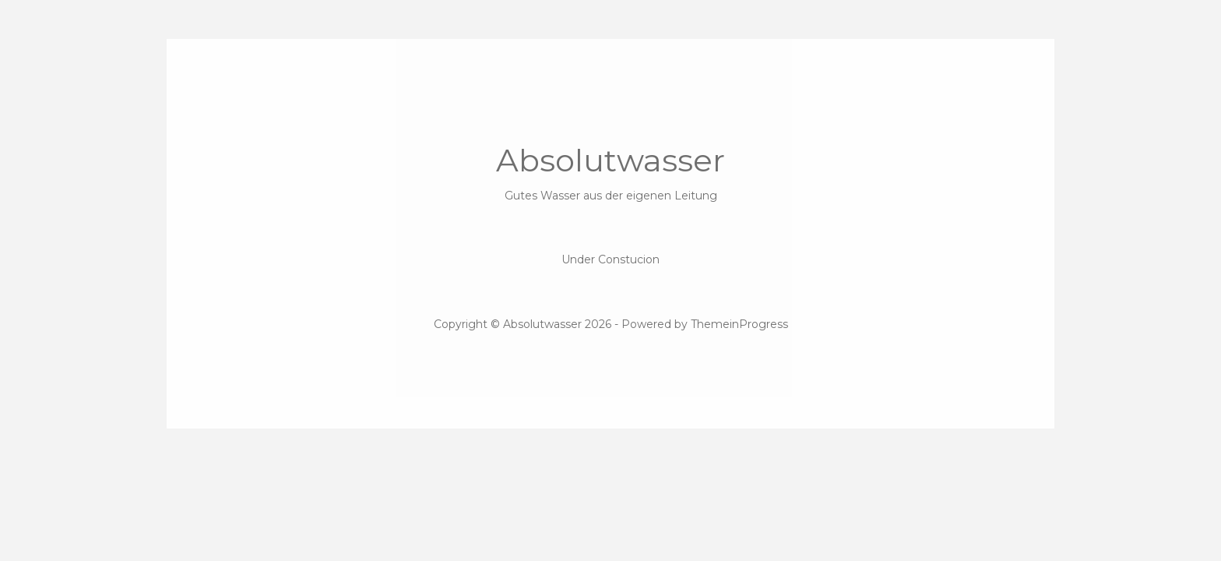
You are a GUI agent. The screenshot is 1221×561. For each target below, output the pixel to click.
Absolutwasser (610, 172)
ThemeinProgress (739, 324)
